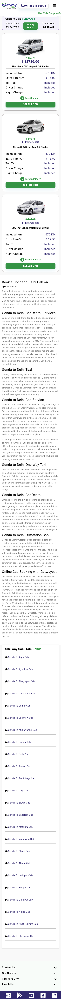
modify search (30, 26)
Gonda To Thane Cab (19, 863)
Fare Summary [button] (30, 98)
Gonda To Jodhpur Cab (20, 875)
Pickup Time (48, 23)
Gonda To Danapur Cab (20, 899)
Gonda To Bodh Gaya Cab (21, 778)
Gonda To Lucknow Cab (20, 718)
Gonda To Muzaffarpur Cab (22, 730)
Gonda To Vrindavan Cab (21, 839)
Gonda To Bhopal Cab (19, 887)
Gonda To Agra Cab (18, 657)
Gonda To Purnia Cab (19, 742)
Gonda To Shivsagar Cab (21, 936)
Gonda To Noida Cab (19, 912)
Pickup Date (12, 23)
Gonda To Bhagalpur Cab (21, 681)
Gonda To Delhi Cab (18, 754)
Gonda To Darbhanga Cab (21, 693)
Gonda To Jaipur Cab (19, 705)
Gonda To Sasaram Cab (20, 815)
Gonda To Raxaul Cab (19, 766)
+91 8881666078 (33, 5)
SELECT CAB (30, 104)
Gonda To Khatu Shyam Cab (23, 924)
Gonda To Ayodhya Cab (20, 669)
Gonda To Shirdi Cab (19, 851)
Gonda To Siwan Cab (19, 802)
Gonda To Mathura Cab (20, 827)
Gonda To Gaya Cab (18, 790)
